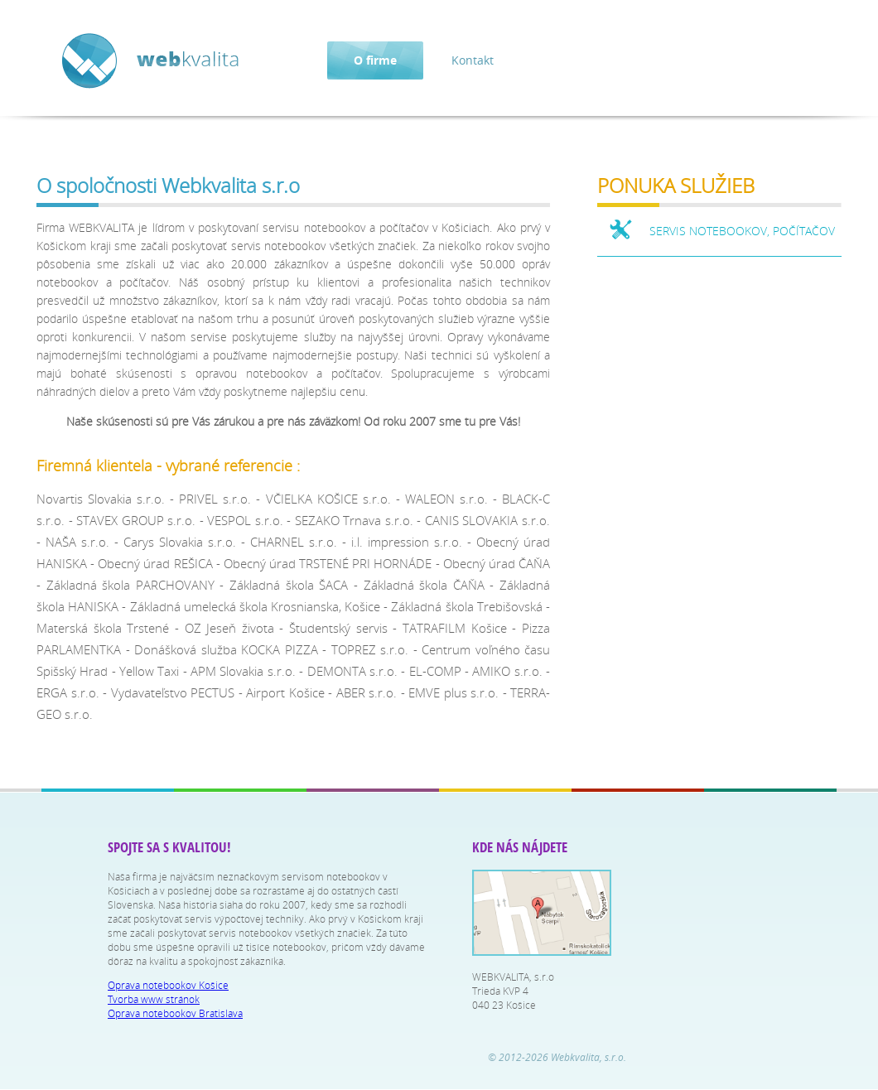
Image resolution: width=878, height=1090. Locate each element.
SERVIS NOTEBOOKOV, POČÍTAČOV (742, 231)
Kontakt (472, 60)
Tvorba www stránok (154, 999)
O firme (375, 60)
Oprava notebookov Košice (168, 985)
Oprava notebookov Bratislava (175, 1013)
